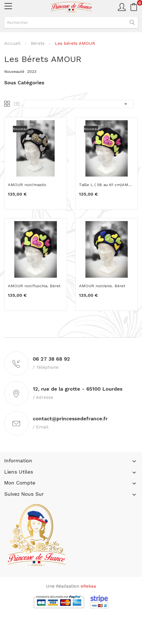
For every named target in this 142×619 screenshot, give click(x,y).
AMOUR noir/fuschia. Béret (32, 286)
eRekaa (88, 588)
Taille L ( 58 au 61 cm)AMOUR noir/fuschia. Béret (106, 185)
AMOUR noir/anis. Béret (100, 286)
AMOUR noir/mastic (25, 185)
